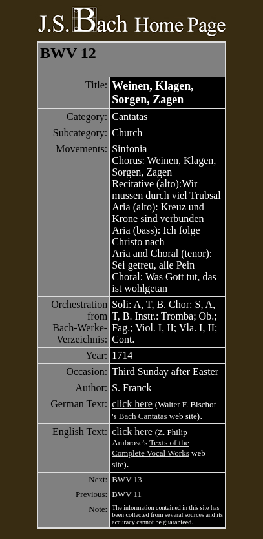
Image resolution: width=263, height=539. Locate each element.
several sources (184, 514)
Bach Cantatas (143, 416)
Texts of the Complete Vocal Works (150, 448)
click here (132, 403)
